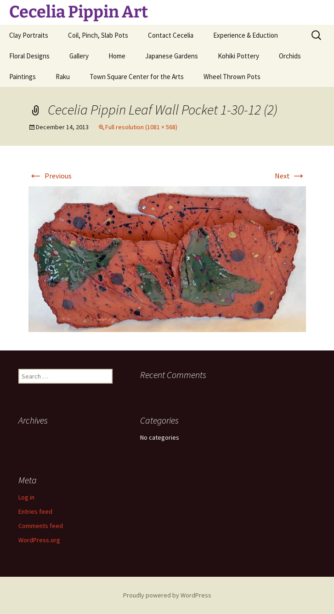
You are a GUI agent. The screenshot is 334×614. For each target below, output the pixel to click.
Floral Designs (29, 56)
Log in (26, 497)
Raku (63, 76)
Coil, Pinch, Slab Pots (98, 35)
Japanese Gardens (171, 56)
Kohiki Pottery (238, 56)
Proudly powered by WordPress (167, 595)
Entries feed (35, 511)
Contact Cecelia (170, 35)
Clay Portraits (28, 35)
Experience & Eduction (245, 35)
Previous (50, 175)
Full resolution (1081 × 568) (141, 127)
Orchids (290, 56)
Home (116, 56)
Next (290, 175)
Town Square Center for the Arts (137, 76)
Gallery (79, 56)
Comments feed (40, 526)
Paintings (22, 76)
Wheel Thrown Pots (232, 76)
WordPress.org (39, 540)
